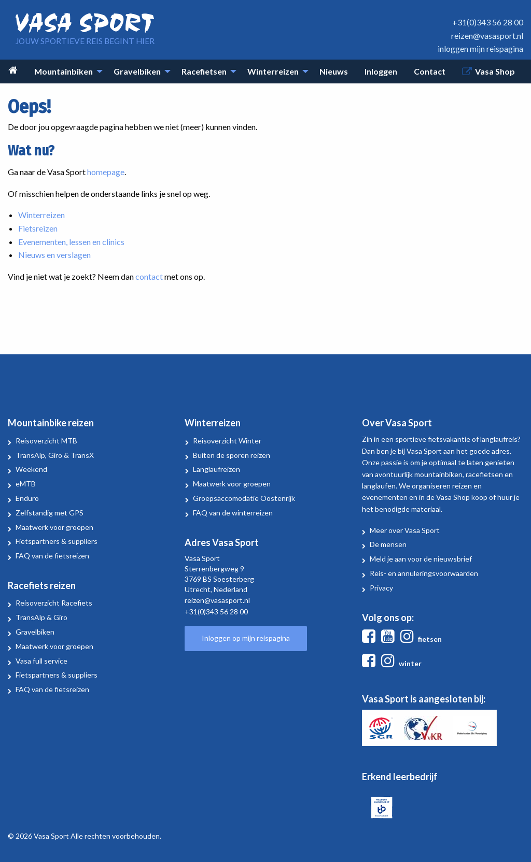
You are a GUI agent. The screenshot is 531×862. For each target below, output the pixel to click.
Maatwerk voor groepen (54, 527)
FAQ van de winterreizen (233, 512)
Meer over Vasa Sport (405, 530)
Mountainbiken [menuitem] (63, 71)
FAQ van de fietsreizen (52, 555)
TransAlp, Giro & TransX (55, 455)
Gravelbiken (35, 631)
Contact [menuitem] (429, 71)
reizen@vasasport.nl (487, 35)
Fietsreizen (38, 228)
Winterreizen (41, 215)
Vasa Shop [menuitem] (495, 71)
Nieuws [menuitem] (333, 71)
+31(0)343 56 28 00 (487, 22)
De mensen (388, 544)
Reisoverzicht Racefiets (54, 602)
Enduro (27, 498)
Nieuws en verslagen (54, 255)
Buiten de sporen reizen (231, 455)
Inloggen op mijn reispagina (246, 638)
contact (149, 276)
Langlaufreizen (216, 469)
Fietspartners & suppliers (56, 541)
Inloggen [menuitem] (381, 71)
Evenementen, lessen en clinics (71, 242)
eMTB (26, 483)
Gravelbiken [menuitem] (137, 71)
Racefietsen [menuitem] (204, 71)
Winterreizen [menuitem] (273, 71)
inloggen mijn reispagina (480, 48)
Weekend (31, 469)
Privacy (381, 587)
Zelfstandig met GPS (49, 512)
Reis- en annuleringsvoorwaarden (424, 573)
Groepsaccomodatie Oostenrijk (244, 498)
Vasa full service (41, 660)
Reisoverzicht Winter (227, 440)
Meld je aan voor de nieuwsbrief (421, 558)
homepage (105, 172)
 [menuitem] (13, 70)
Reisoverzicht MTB (46, 440)
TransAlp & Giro (41, 617)
